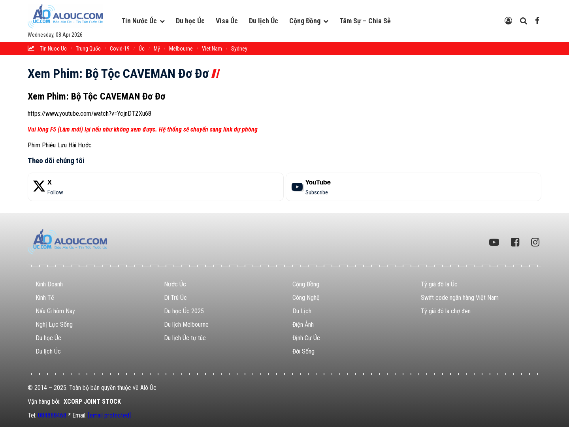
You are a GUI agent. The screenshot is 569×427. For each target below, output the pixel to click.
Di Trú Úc (175, 297)
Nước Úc (175, 284)
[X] (156, 187)
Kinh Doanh (49, 284)
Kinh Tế (45, 297)
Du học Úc (190, 21)
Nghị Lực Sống (54, 324)
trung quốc (88, 48)
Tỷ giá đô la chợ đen (446, 311)
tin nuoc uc (53, 48)
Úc (142, 48)
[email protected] (109, 415)
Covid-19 (120, 48)
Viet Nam (212, 48)
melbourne (181, 48)
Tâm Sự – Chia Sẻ (365, 21)
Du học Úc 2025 (184, 311)
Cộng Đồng (304, 21)
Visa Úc (227, 21)
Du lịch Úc (263, 21)
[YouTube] (414, 187)
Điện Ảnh (303, 324)
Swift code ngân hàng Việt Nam (460, 297)
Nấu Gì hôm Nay (55, 311)
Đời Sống (303, 351)
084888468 (52, 415)
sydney (239, 48)
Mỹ (157, 48)
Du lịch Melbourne (186, 324)
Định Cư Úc (306, 338)
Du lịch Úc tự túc (185, 338)
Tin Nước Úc (139, 21)
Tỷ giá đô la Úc (439, 284)
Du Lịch (301, 311)
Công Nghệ (306, 297)
